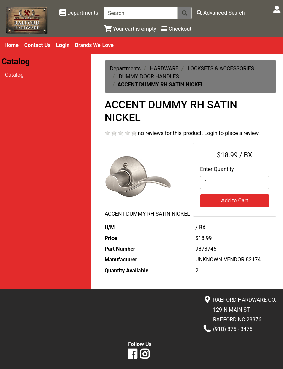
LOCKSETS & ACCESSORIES (221, 68)
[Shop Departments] (78, 13)
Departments (125, 68)
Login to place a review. (232, 133)
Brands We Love (94, 45)
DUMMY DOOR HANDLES (149, 76)
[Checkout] (176, 29)
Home (11, 45)
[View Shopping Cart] (130, 29)
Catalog (14, 75)
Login (63, 45)
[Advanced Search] (221, 13)
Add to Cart (234, 200)
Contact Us (37, 45)
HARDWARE (164, 68)
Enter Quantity (217, 169)
